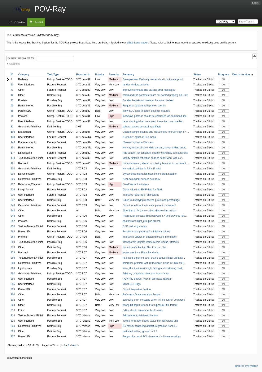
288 (13, 263)
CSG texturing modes (135, 226)
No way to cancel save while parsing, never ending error (154, 147)
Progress (223, 74)
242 (13, 210)
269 (13, 242)
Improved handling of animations (141, 194)
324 (13, 326)
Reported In (83, 74)
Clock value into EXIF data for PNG (142, 189)
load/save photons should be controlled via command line (155, 116)
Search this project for (21, 58)
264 (13, 236)
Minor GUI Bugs (131, 284)
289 (13, 268)
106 (13, 131)
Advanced (14, 63)
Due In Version (242, 74)
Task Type (53, 74)
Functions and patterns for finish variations (146, 231)
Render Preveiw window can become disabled (148, 100)
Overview (19, 22)
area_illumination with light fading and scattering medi (152, 268)
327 (13, 336)
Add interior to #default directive (140, 315)
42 (12, 95)
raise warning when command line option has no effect (153, 121)
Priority (99, 74)
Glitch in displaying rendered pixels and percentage (151, 200)
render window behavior (136, 84)
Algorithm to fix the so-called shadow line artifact (149, 210)
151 (13, 147)
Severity (114, 74)
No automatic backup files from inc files (144, 247)
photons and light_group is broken (142, 221)
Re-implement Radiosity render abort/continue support (153, 79)
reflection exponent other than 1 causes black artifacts (153, 257)
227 (13, 184)
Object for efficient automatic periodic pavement (149, 205)
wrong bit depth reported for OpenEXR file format (150, 305)
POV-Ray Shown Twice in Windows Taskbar (147, 278)
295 (13, 284)
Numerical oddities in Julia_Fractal (142, 168)
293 (13, 278)
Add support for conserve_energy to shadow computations (155, 152)
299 (13, 289)
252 (13, 221)
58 (12, 110)
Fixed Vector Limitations (136, 184)
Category (23, 74)
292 (13, 273)
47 (12, 100)
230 (13, 194)
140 (13, 142)
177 (13, 152)
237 (13, 200)
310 (13, 310)
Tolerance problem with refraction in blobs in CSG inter (153, 263)
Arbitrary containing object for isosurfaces (146, 273)
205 (13, 173)
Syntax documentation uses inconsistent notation (150, 173)
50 (12, 105)
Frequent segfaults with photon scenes (144, 105)
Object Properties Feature (137, 289)
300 (13, 294)
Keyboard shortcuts (19, 357)
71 (12, 121)
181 (13, 163)
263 (13, 231)
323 (13, 320)
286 (13, 257)
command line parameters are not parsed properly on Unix (155, 95)
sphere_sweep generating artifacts (142, 126)
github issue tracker (137, 42)
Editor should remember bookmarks (142, 310)
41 (12, 89)
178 (13, 158)
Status (197, 74)
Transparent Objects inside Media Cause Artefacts (151, 242)
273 (13, 247)
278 (13, 252)
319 (13, 315)
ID (12, 74)
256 (13, 226)
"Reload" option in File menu (138, 142)
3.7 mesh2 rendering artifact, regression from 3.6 (150, 326)
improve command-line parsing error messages (149, 89)
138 (13, 137)
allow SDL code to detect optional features (146, 110)
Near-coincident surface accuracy (141, 179)
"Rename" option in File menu (139, 137)
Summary (128, 74)
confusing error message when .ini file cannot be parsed (154, 299)
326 (13, 331)
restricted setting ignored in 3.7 (140, 331)
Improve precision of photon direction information (150, 236)
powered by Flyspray (246, 365)
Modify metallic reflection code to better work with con (152, 158)
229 (13, 189)
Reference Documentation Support (142, 294)
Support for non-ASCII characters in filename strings (152, 336)
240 (13, 205)
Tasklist (39, 22)
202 (13, 168)
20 (12, 84)
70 (12, 116)
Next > (75, 345)
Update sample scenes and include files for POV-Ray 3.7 (155, 131)
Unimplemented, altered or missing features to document (155, 163)
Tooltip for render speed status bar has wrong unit (150, 320)
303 (13, 305)
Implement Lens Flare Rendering (141, 252)
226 (13, 179)
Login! (255, 2)
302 (13, 299)
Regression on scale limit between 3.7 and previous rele (154, 215)
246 (13, 215)
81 (12, 126)
